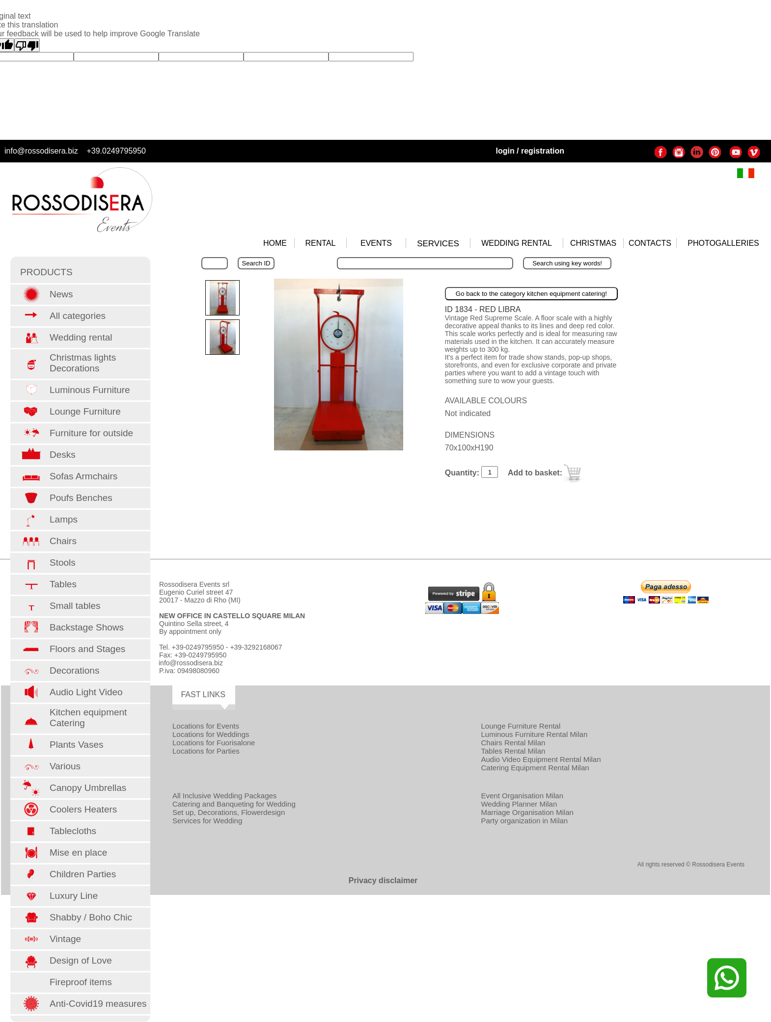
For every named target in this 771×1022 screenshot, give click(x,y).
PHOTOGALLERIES (723, 243)
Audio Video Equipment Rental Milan (541, 759)
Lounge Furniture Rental (520, 726)
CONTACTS (650, 243)
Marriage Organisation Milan (527, 812)
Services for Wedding (207, 820)
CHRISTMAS (593, 243)
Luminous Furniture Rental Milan (534, 734)
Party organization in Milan (524, 820)
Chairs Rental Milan (513, 742)
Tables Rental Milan (513, 751)
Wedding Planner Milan (519, 804)
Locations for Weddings (210, 734)
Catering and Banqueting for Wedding (234, 804)
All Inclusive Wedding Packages (224, 795)
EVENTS (376, 243)
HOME (275, 243)
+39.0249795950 (116, 151)
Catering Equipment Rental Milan (535, 767)
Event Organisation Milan (522, 795)
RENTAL (320, 243)
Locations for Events (205, 726)
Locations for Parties (206, 751)
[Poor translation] (27, 45)
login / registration (530, 151)
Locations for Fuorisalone (213, 742)
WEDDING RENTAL (516, 243)
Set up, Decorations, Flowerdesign (228, 812)
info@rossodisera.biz (41, 151)
